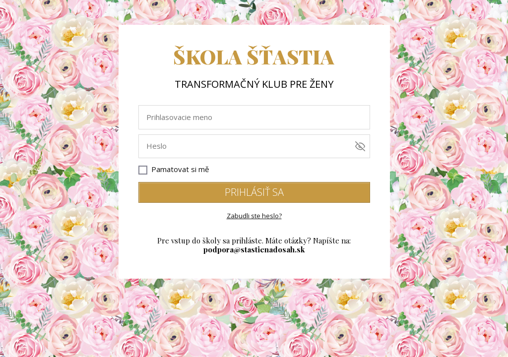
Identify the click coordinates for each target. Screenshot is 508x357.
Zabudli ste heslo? (254, 215)
